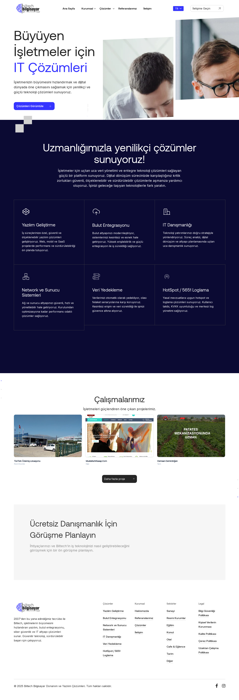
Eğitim (170, 625)
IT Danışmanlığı (112, 636)
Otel (169, 639)
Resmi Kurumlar (176, 617)
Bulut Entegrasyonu (114, 617)
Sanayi (171, 610)
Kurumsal (87, 8)
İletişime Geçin (207, 8)
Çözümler (106, 8)
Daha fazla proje (119, 479)
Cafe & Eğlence (176, 646)
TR (178, 8)
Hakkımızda (142, 610)
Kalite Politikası (207, 633)
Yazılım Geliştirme (113, 610)
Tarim (170, 653)
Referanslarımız (127, 8)
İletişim (147, 8)
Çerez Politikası (208, 640)
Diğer (170, 660)
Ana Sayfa (69, 8)
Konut (170, 632)
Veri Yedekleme (112, 643)
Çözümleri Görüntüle (34, 106)
